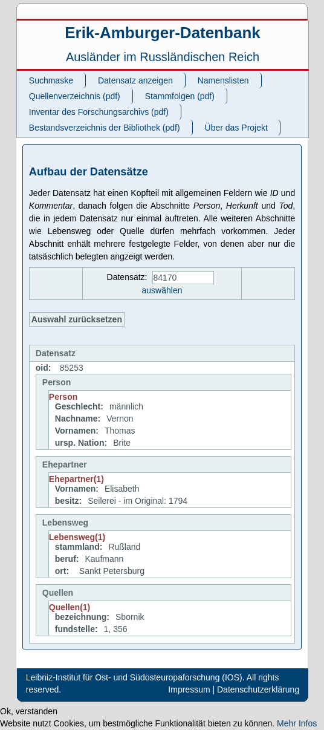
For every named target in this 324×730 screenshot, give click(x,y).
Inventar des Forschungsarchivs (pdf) (99, 112)
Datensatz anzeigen (135, 80)
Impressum (189, 689)
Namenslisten (223, 80)
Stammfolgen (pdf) (180, 96)
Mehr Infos (297, 723)
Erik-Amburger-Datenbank (163, 33)
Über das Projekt (236, 127)
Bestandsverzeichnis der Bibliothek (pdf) (104, 127)
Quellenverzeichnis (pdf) (74, 96)
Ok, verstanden (28, 711)
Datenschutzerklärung (258, 689)
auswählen (162, 290)
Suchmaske (51, 80)
